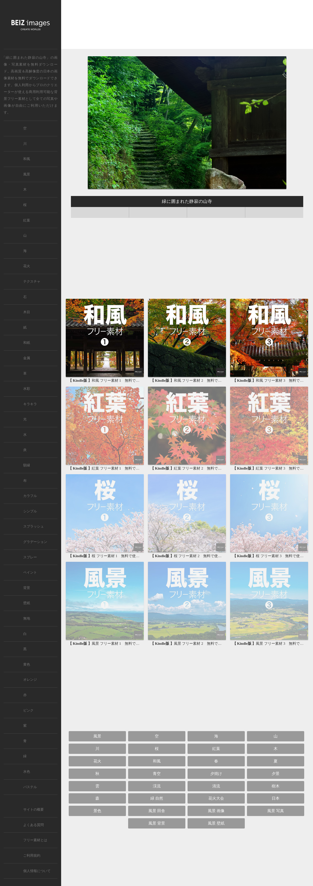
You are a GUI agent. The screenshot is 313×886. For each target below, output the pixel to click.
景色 (97, 811)
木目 (26, 312)
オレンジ (30, 679)
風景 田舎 (156, 811)
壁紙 (26, 603)
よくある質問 (33, 825)
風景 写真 (275, 811)
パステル (30, 787)
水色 (26, 771)
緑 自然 (156, 798)
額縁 (26, 465)
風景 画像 (216, 811)
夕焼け (216, 773)
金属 (26, 358)
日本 (46, 71)
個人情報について (37, 871)
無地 (26, 618)
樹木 (275, 786)
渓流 (157, 786)
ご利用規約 (31, 855)
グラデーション (35, 542)
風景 (97, 736)
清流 (216, 786)
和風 (157, 761)
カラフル (30, 496)
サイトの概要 (33, 809)
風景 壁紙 (216, 823)
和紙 (26, 343)
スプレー (30, 557)
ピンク (28, 710)
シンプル (30, 511)
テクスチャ (31, 281)
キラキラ (30, 404)
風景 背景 (156, 823)
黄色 (26, 664)
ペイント (30, 572)
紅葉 (216, 749)
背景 (26, 588)
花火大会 (216, 798)
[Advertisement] (187, 25)
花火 (97, 761)
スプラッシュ (33, 526)
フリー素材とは (35, 840)
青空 (157, 773)
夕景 (275, 773)
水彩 (26, 389)
